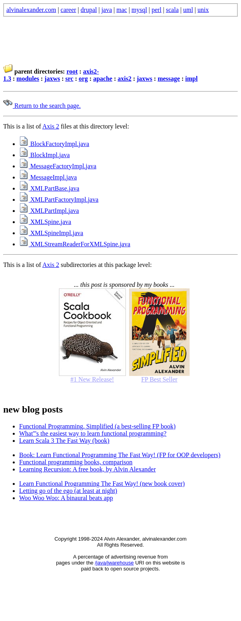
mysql (139, 9)
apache (102, 78)
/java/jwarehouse (114, 563)
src (69, 78)
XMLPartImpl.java (49, 210)
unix (203, 9)
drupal (88, 9)
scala (172, 9)
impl (191, 78)
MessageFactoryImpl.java (57, 166)
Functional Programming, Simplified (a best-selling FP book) (97, 426)
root (72, 71)
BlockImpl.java (44, 155)
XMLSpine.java (45, 221)
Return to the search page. (42, 105)
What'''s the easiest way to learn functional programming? (93, 433)
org (83, 78)
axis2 (124, 78)
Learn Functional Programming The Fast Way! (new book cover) (102, 483)
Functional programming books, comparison (75, 462)
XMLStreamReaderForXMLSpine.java (74, 244)
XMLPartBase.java (49, 188)
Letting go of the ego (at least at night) (68, 490)
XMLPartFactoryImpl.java (58, 199)
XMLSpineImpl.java (51, 233)
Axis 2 (50, 126)
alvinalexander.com (31, 9)
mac (121, 9)
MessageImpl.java (48, 177)
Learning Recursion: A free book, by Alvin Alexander (87, 469)
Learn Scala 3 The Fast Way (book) (64, 440)
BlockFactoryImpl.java (54, 143)
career (68, 9)
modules (27, 78)
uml (188, 9)
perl (156, 9)
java (106, 9)
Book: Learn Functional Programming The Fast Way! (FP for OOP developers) (119, 455)
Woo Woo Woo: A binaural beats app (66, 497)
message (169, 78)
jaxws (52, 78)
